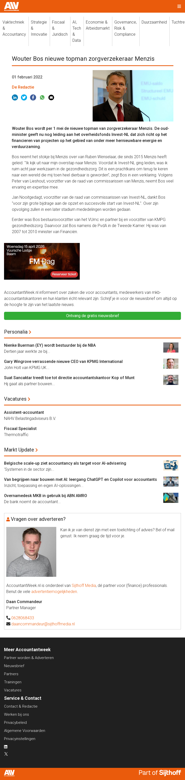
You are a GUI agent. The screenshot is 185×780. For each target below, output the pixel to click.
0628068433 (22, 617)
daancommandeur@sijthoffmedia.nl (43, 624)
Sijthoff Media (84, 585)
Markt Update (19, 450)
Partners (11, 674)
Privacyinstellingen (19, 738)
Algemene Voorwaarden (24, 730)
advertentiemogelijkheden (54, 591)
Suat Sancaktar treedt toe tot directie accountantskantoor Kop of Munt (69, 377)
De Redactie (23, 87)
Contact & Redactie (21, 706)
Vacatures (15, 399)
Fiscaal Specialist (20, 428)
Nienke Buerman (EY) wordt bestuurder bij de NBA (50, 345)
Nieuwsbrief (14, 666)
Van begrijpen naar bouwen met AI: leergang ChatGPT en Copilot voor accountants (80, 479)
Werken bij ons (16, 714)
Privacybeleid (15, 722)
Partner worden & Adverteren (29, 657)
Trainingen (12, 682)
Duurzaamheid (154, 22)
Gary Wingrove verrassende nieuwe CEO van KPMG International (63, 361)
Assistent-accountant (24, 412)
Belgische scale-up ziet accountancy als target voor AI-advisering (65, 463)
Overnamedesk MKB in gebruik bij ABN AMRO (45, 495)
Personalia (16, 332)
